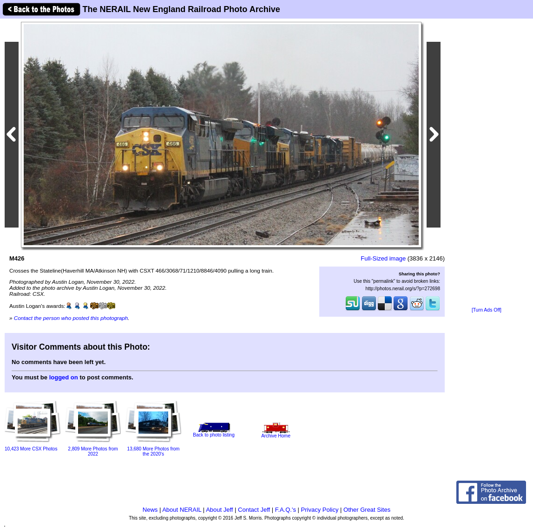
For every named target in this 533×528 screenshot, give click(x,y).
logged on (63, 377)
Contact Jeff (254, 509)
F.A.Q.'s (285, 509)
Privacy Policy (320, 509)
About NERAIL (181, 509)
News (150, 509)
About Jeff (219, 509)
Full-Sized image (383, 258)
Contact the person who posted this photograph (71, 318)
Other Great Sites (366, 509)
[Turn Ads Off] (486, 310)
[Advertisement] (486, 163)
